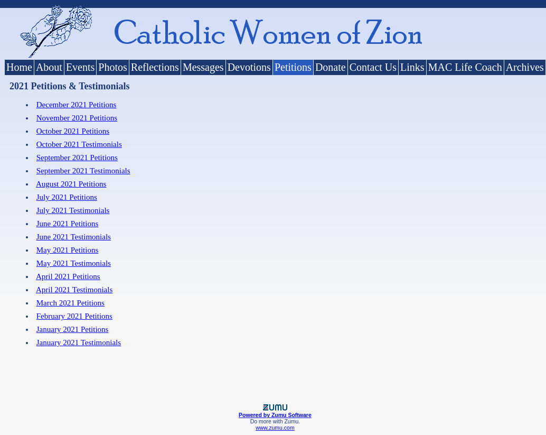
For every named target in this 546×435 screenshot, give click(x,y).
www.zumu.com (275, 427)
